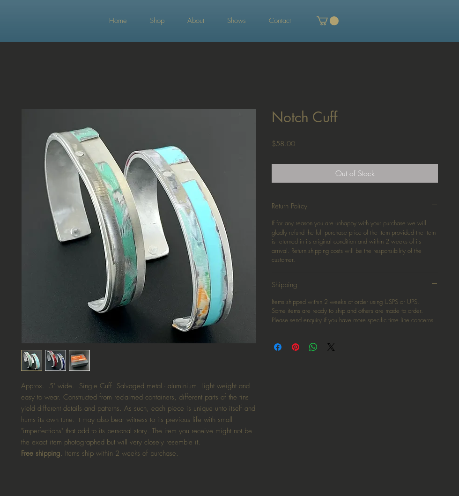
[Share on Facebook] (277, 347)
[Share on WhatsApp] (313, 347)
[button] (328, 20)
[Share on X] (331, 347)
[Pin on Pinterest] (295, 347)
